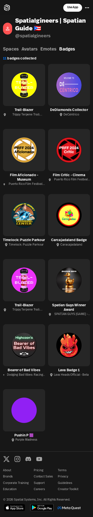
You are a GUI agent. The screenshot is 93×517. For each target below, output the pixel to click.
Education (10, 489)
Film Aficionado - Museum (24, 177)
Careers (39, 489)
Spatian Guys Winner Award (69, 308)
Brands (8, 476)
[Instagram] (17, 459)
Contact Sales (43, 476)
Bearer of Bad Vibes (24, 370)
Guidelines (65, 483)
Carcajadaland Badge (69, 240)
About (7, 470)
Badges (67, 49)
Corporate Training (16, 483)
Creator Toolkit (68, 489)
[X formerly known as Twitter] (6, 459)
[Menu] (87, 8)
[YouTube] (39, 459)
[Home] (7, 8)
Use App (72, 7)
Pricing (38, 470)
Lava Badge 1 (69, 370)
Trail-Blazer (24, 110)
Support (39, 483)
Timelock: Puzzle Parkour (24, 240)
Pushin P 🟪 (23, 435)
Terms (62, 470)
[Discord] (28, 459)
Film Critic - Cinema (69, 175)
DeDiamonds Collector (69, 110)
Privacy (63, 476)
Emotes (48, 49)
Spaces (11, 49)
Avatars (29, 49)
